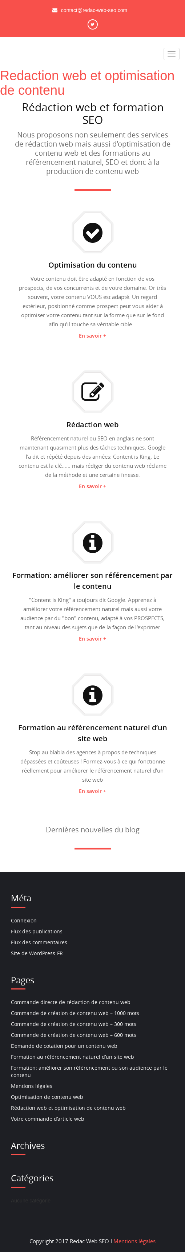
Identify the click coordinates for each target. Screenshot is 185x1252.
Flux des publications (37, 931)
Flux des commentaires (39, 942)
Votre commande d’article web (47, 1118)
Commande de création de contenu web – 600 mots (73, 1034)
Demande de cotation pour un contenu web (64, 1045)
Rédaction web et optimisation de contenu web (68, 1107)
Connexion (24, 920)
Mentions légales (31, 1085)
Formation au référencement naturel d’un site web (72, 1056)
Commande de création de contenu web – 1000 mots (75, 1013)
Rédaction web (92, 424)
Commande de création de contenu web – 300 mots (73, 1023)
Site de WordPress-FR (37, 953)
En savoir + (92, 335)
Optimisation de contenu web (47, 1096)
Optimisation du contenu (92, 265)
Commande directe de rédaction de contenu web (70, 1002)
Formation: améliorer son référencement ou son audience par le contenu (89, 1071)
